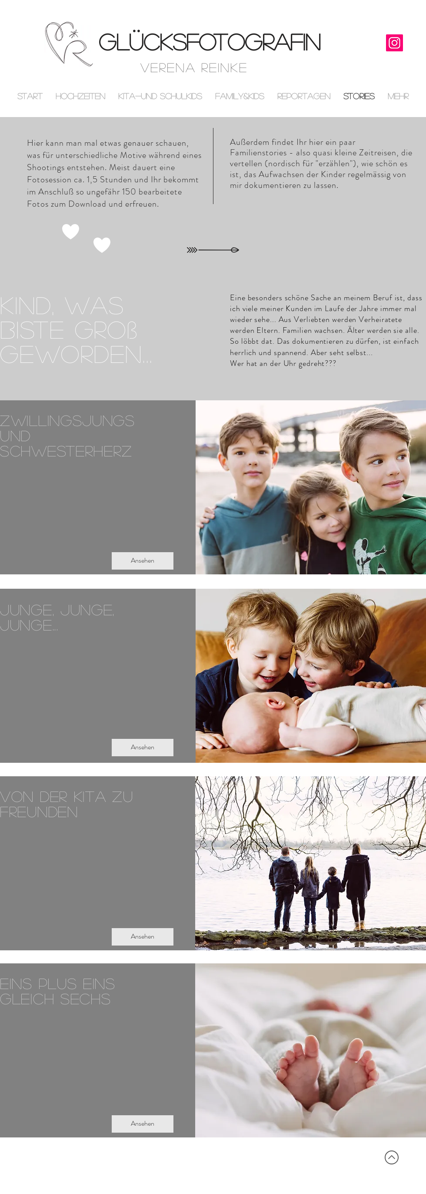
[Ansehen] (142, 561)
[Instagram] (394, 42)
